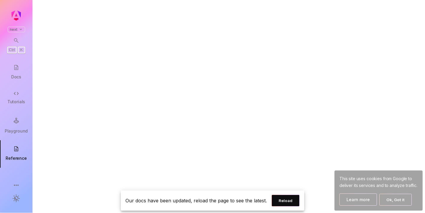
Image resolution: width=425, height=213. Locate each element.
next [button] (16, 29)
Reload (285, 200)
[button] (16, 185)
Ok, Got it (395, 199)
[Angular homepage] (16, 16)
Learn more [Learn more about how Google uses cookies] (358, 199)
